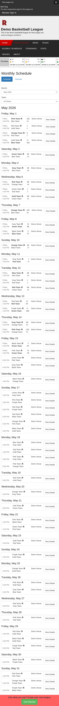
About (17, 54)
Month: (4, 88)
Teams (45, 43)
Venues (6, 54)
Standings (31, 48)
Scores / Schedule (12, 48)
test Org (4, 7)
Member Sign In (9, 13)
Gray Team (16, 168)
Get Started (29, 702)
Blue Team (15, 121)
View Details (50, 120)
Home (5, 43)
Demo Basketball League (22, 29)
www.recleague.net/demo (11, 35)
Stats (43, 48)
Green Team (17, 154)
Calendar (18, 79)
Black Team (16, 231)
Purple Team (16, 308)
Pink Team (15, 119)
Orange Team (16, 133)
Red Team (15, 126)
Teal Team (16, 192)
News (35, 43)
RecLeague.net (7, 2)
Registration (22, 43)
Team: (3, 97)
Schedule (7, 79)
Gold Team (15, 128)
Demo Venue (37, 119)
